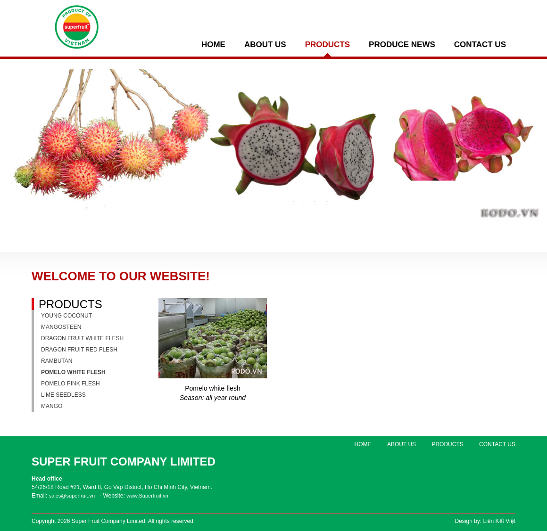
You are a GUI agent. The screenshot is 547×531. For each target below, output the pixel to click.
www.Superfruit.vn (147, 495)
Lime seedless (63, 395)
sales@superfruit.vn (72, 495)
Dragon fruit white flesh (82, 338)
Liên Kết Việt (499, 521)
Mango (51, 406)
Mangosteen (61, 327)
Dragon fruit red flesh (79, 349)
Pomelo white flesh (73, 372)
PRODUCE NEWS (402, 44)
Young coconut (66, 315)
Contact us (480, 44)
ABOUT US (265, 44)
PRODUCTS (327, 44)
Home (213, 44)
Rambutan (56, 361)
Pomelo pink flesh (70, 383)
